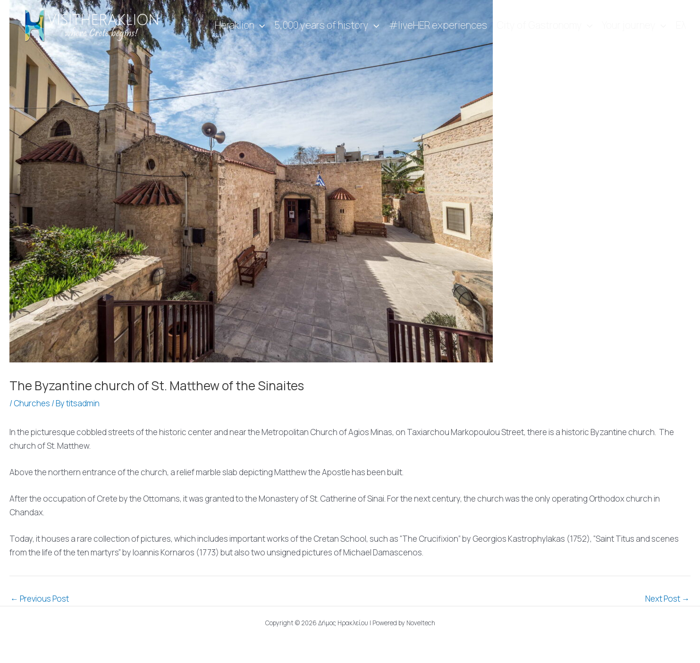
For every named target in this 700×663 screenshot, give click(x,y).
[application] (259, 25)
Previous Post (39, 599)
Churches (32, 403)
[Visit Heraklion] (94, 24)
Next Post (667, 599)
